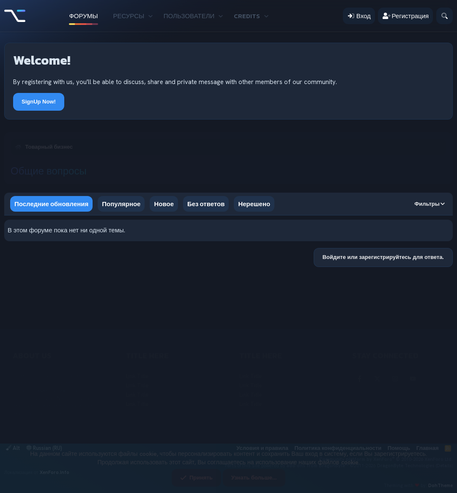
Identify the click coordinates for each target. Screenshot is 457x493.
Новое (164, 204)
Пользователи (189, 16)
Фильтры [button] (427, 204)
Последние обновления (51, 204)
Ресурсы (129, 16)
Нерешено (254, 204)
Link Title (137, 376)
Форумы (83, 16)
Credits (247, 16)
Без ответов (205, 204)
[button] (150, 15)
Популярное (121, 204)
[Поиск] (444, 16)
